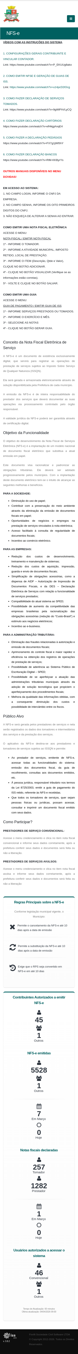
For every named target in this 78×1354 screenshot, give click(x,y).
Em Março (39, 1118)
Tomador (39, 1172)
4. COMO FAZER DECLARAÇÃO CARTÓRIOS (32, 120)
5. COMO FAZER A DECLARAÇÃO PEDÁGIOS (32, 137)
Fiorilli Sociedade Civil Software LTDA (49, 1334)
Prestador (38, 1190)
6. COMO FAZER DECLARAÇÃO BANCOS (30, 154)
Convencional (38, 1277)
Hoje (39, 1137)
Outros (38, 1040)
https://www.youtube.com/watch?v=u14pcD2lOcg (40, 87)
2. (4, 75)
